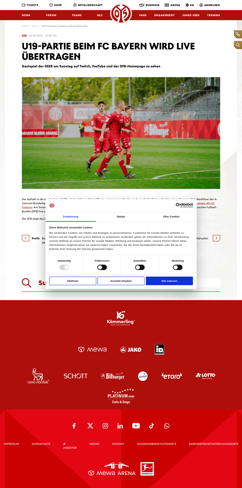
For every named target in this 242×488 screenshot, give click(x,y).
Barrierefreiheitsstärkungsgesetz (213, 444)
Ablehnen (72, 280)
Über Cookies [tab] (171, 216)
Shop (55, 5)
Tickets (30, 5)
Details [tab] (121, 216)
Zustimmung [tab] (70, 216)
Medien (94, 444)
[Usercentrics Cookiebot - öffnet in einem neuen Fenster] (178, 205)
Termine (213, 15)
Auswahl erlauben (121, 280)
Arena (172, 5)
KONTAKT (118, 444)
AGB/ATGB (70, 446)
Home (25, 26)
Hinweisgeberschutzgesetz (156, 444)
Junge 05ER (191, 15)
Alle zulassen (169, 280)
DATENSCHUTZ (41, 444)
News (26, 15)
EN (190, 5)
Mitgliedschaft (88, 5)
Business (149, 5)
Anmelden (209, 5)
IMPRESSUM (11, 444)
